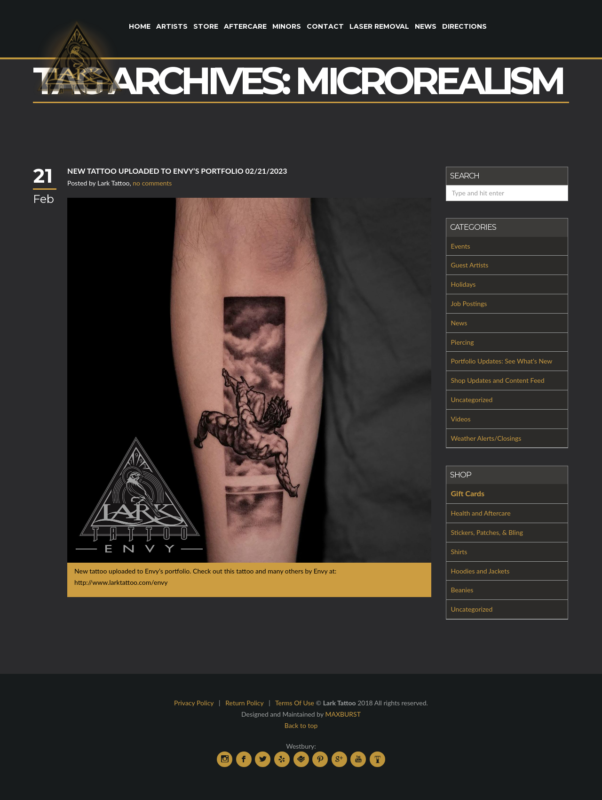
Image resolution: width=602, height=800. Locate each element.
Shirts (459, 552)
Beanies (462, 590)
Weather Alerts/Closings (486, 438)
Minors (286, 26)
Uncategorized (472, 400)
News (425, 26)
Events (460, 246)
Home (139, 26)
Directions (464, 26)
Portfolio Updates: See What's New (502, 361)
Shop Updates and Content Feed (498, 380)
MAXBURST (343, 714)
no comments (152, 183)
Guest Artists (470, 265)
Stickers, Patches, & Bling (487, 532)
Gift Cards (467, 493)
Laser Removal (379, 26)
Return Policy (244, 703)
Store (205, 26)
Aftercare (245, 26)
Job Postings (469, 303)
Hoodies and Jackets (480, 571)
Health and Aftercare (481, 513)
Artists (172, 26)
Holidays (463, 284)
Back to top (301, 725)
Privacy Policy (194, 703)
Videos (461, 419)
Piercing (462, 342)
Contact (325, 26)
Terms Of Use (294, 703)
